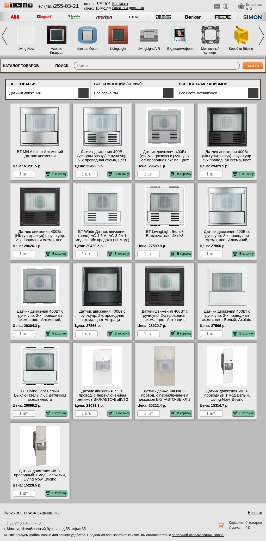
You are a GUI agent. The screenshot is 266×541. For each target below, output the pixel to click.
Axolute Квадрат (56, 50)
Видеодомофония (179, 49)
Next (261, 36)
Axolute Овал (87, 49)
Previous (4, 36)
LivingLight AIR (149, 49)
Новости (255, 512)
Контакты (120, 4)
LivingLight (118, 49)
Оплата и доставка (128, 8)
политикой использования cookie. (198, 535)
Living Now (25, 49)
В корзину (56, 174)
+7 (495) (58, 6)
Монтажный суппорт (210, 50)
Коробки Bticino (241, 49)
